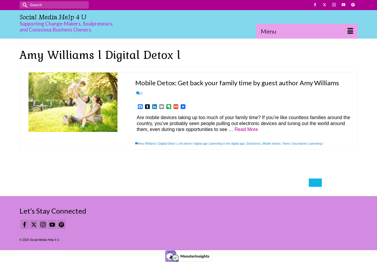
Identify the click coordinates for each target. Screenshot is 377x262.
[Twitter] (34, 224)
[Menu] (307, 31)
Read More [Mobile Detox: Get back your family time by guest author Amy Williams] (246, 129)
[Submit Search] (24, 5)
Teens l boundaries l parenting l (302, 143)
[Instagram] (43, 224)
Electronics (253, 143)
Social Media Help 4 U (53, 17)
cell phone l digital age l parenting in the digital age (211, 143)
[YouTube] (52, 224)
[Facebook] (24, 224)
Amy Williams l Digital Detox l (157, 143)
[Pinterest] (61, 224)
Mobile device (272, 143)
